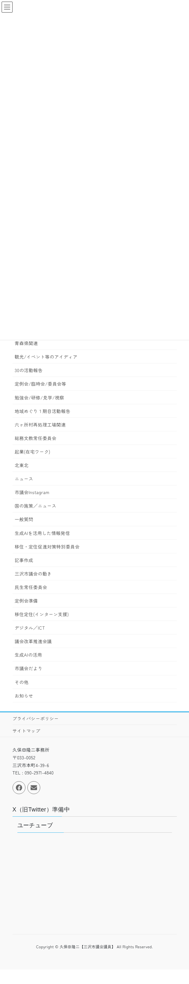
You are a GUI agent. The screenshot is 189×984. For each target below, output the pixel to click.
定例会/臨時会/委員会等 (40, 383)
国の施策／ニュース (36, 505)
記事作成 (24, 560)
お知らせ (24, 695)
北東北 (22, 465)
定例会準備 (26, 600)
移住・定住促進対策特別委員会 (47, 546)
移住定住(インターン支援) (42, 614)
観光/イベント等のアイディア (46, 356)
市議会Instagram (32, 492)
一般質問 (24, 519)
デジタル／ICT (30, 627)
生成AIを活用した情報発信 (42, 533)
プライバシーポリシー (36, 718)
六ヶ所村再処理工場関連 (40, 424)
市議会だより (29, 668)
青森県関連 (26, 343)
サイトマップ (26, 730)
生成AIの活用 (28, 654)
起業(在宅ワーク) (33, 451)
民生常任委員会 (31, 587)
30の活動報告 (29, 370)
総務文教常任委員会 (36, 438)
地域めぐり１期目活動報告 (43, 411)
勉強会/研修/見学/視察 (39, 397)
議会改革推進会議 (33, 641)
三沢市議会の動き (33, 573)
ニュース (24, 478)
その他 (22, 682)
